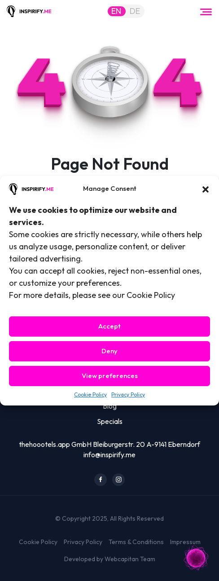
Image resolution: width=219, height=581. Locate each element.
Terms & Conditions (136, 542)
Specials (110, 421)
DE (135, 11)
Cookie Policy (90, 394)
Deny (109, 351)
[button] (205, 188)
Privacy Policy (128, 394)
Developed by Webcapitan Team (109, 559)
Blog (110, 405)
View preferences (110, 375)
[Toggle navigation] (206, 11)
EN (116, 11)
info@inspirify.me (109, 454)
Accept (109, 326)
